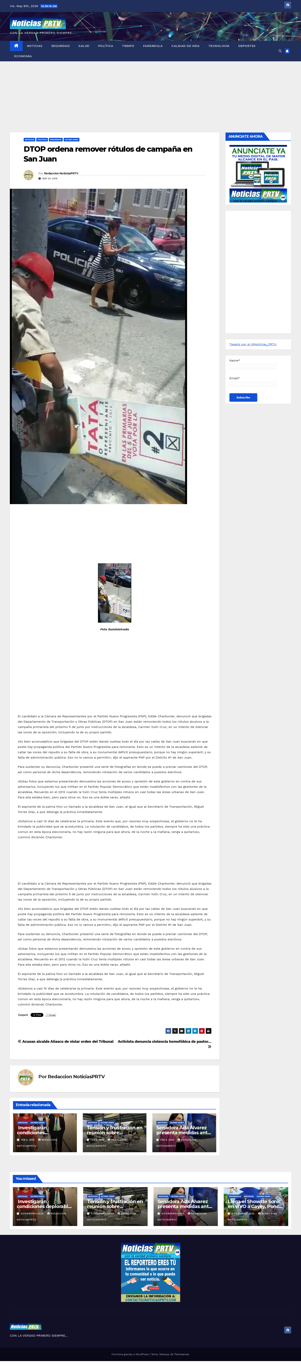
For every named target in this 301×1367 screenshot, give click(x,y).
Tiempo (128, 46)
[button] (280, 51)
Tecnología (219, 46)
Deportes (247, 46)
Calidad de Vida (185, 46)
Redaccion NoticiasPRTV (61, 173)
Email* (253, 381)
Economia (23, 56)
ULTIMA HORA (71, 139)
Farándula (153, 46)
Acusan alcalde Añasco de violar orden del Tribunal (66, 1041)
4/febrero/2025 (173, 1213)
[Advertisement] (150, 91)
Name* (253, 364)
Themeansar (181, 1354)
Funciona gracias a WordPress (131, 1354)
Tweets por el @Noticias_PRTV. (253, 344)
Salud (83, 46)
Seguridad (60, 46)
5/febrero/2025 (103, 1213)
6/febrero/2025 (33, 1213)
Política (105, 46)
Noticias (35, 46)
